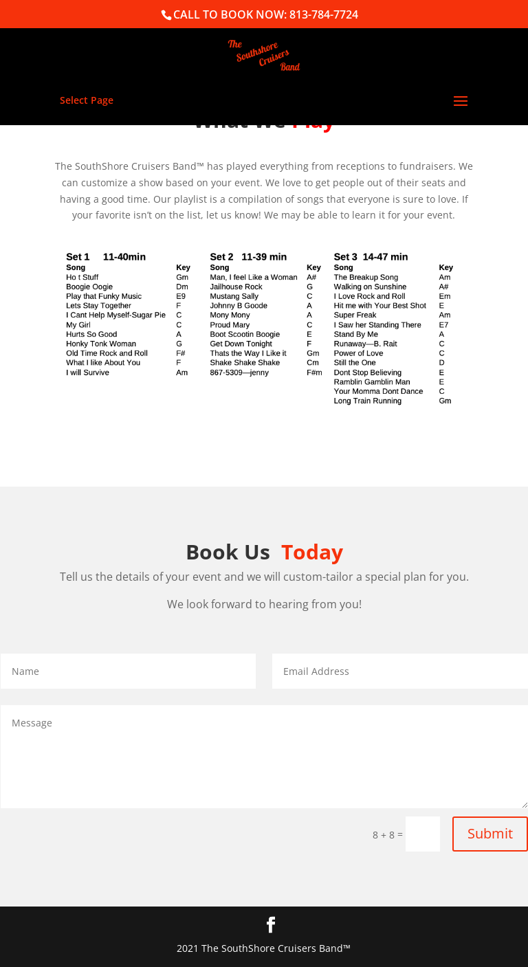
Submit (490, 833)
